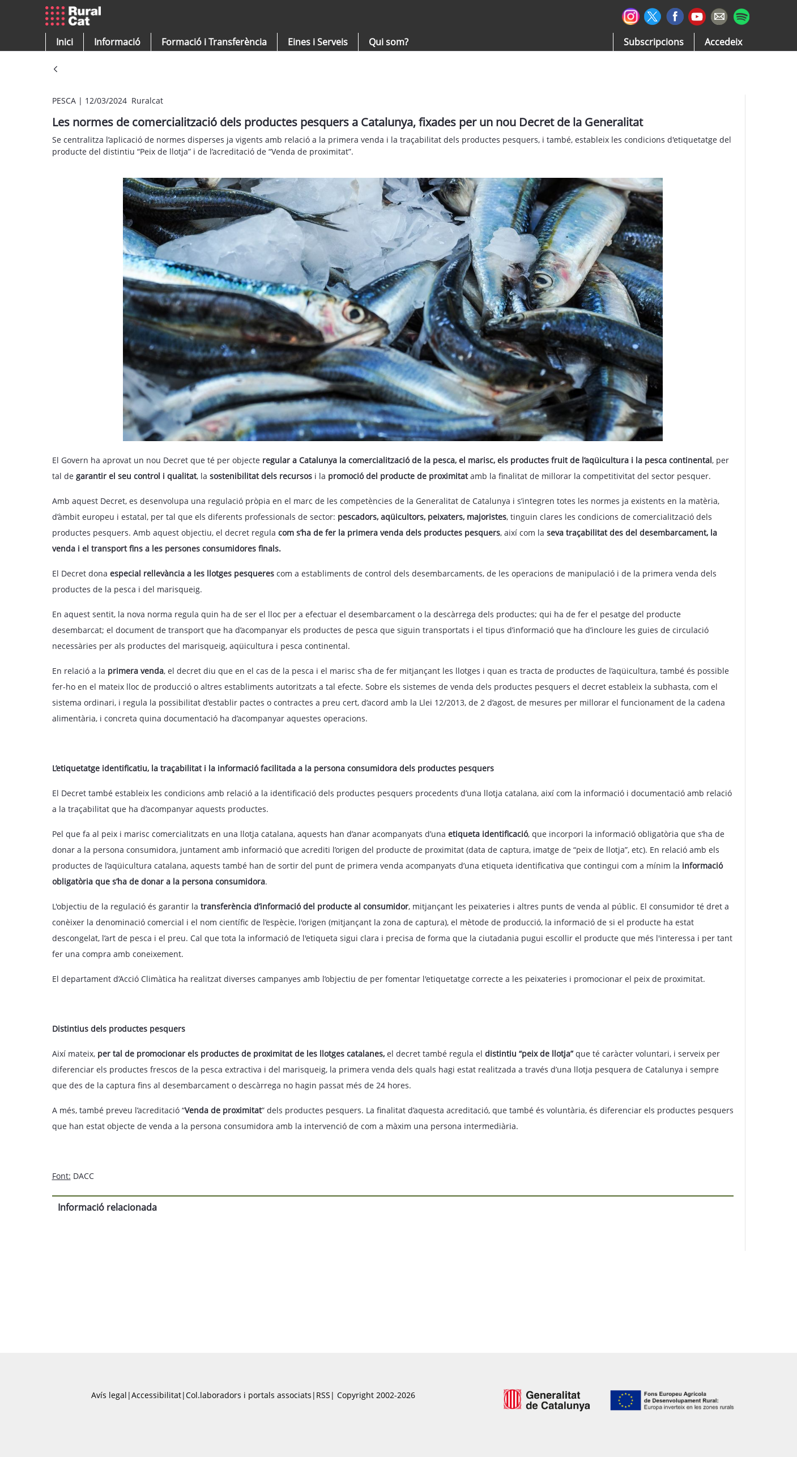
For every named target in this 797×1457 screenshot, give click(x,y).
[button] (64, 42)
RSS (323, 1395)
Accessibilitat (156, 1395)
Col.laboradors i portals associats (249, 1395)
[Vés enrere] (55, 69)
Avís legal (109, 1395)
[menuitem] (214, 42)
